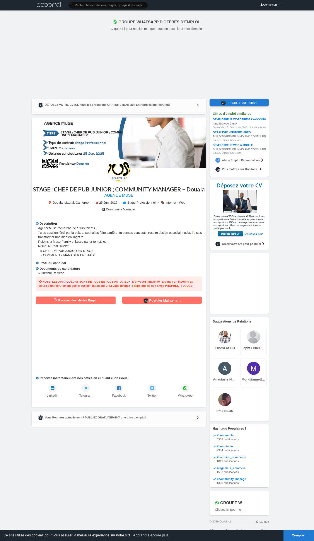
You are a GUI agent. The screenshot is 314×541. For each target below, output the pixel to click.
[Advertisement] (157, 63)
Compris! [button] (298, 535)
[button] (108, 5)
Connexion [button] (270, 4)
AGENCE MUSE (118, 195)
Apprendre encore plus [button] (151, 535)
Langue (262, 521)
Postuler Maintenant (162, 300)
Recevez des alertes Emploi (75, 300)
